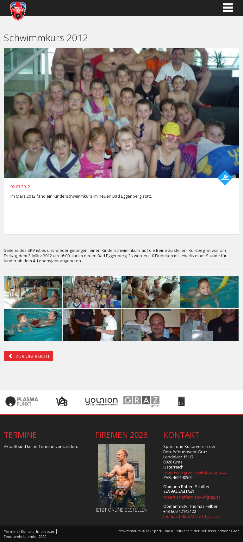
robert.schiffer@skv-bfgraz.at (191, 497)
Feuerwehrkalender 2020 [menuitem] (25, 536)
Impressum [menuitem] (45, 531)
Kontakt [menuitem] (27, 531)
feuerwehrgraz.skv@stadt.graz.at (195, 472)
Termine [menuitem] (11, 531)
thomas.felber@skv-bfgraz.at (191, 516)
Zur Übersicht (33, 356)
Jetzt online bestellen (121, 510)
